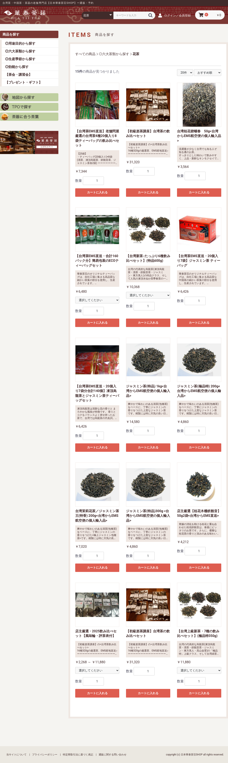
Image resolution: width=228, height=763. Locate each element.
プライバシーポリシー (44, 754)
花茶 (136, 54)
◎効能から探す (17, 67)
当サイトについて (16, 754)
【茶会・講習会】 (18, 75)
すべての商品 (85, 54)
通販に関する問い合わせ (112, 754)
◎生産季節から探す (20, 59)
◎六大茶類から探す (20, 51)
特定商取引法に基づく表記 (78, 754)
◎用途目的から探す (20, 43)
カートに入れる (97, 192)
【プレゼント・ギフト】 (23, 82)
